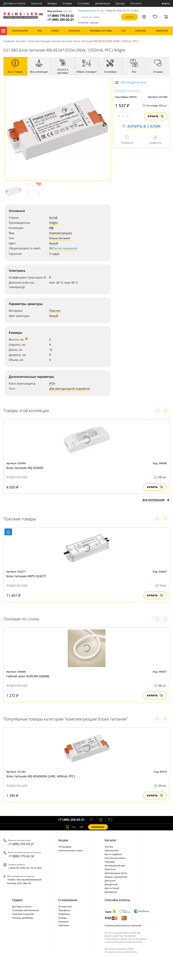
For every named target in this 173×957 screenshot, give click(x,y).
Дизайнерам (102, 3)
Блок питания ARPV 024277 (26, 576)
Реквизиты (64, 914)
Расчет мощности (65, 248)
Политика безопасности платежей (123, 925)
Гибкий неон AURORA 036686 (27, 676)
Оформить (98, 827)
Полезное (63, 921)
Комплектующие (39, 41)
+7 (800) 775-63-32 (60, 16)
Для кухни (110, 880)
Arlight (53, 223)
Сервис (17, 900)
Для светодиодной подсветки (69, 389)
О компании (67, 900)
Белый (53, 243)
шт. (71, 827)
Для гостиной (112, 888)
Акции (63, 840)
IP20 (52, 383)
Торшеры (110, 861)
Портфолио (64, 910)
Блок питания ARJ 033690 (24, 468)
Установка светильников (25, 910)
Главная (8, 41)
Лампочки (110, 869)
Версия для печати (133, 82)
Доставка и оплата (14, 3)
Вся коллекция (156, 500)
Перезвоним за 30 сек (91, 10)
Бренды (120, 3)
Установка (83, 3)
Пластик (55, 311)
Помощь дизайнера (22, 917)
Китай (53, 218)
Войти (166, 3)
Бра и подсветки (113, 854)
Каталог (3, 31)
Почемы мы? (65, 906)
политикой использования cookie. (124, 941)
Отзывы (67, 3)
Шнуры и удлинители (116, 876)
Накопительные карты (70, 850)
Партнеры (63, 925)
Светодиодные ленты (116, 873)
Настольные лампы (115, 858)
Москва (67, 11)
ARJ (51, 228)
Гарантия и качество (23, 914)
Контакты (136, 3)
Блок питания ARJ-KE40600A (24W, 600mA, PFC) (40, 776)
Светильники (112, 850)
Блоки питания (62, 41)
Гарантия (36, 3)
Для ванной (111, 891)
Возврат (52, 3)
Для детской (111, 884)
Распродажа (64, 846)
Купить (156, 116)
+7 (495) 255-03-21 (60, 20)
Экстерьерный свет (115, 865)
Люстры (109, 846)
